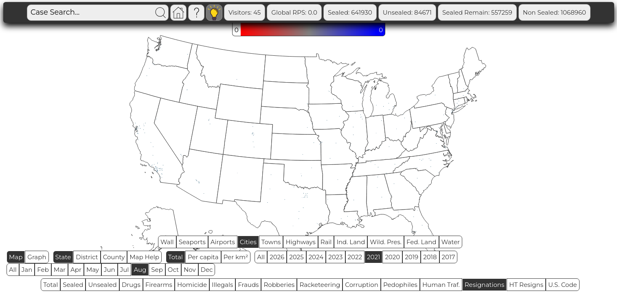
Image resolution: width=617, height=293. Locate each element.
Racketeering (319, 285)
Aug (140, 269)
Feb (42, 269)
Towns (271, 242)
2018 (430, 257)
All (261, 257)
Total (175, 257)
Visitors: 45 (244, 12)
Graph (36, 257)
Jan (27, 269)
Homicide (192, 285)
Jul (124, 269)
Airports (223, 242)
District (87, 257)
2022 (355, 257)
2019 (411, 257)
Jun (109, 269)
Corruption (361, 285)
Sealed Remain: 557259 (477, 12)
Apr (75, 269)
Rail (326, 242)
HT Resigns (526, 285)
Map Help (144, 257)
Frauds (248, 285)
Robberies (278, 285)
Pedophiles (400, 285)
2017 (448, 257)
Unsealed (102, 285)
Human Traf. (441, 285)
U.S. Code (562, 285)
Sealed (73, 285)
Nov (190, 269)
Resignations (485, 285)
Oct (173, 269)
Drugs (131, 285)
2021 (373, 257)
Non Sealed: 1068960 (554, 12)
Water (450, 242)
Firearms (158, 285)
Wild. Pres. (386, 242)
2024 (316, 257)
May (92, 269)
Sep (156, 269)
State (63, 257)
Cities (248, 242)
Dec (207, 269)
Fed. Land (421, 242)
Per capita (203, 257)
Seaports (192, 242)
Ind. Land (350, 242)
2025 (296, 257)
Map (15, 257)
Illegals (222, 285)
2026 (277, 257)
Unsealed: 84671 (407, 12)
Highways (300, 242)
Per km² (236, 257)
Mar (60, 269)
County (114, 257)
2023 (335, 257)
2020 (392, 257)
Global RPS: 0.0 (294, 12)
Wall (167, 242)
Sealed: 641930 (350, 12)
